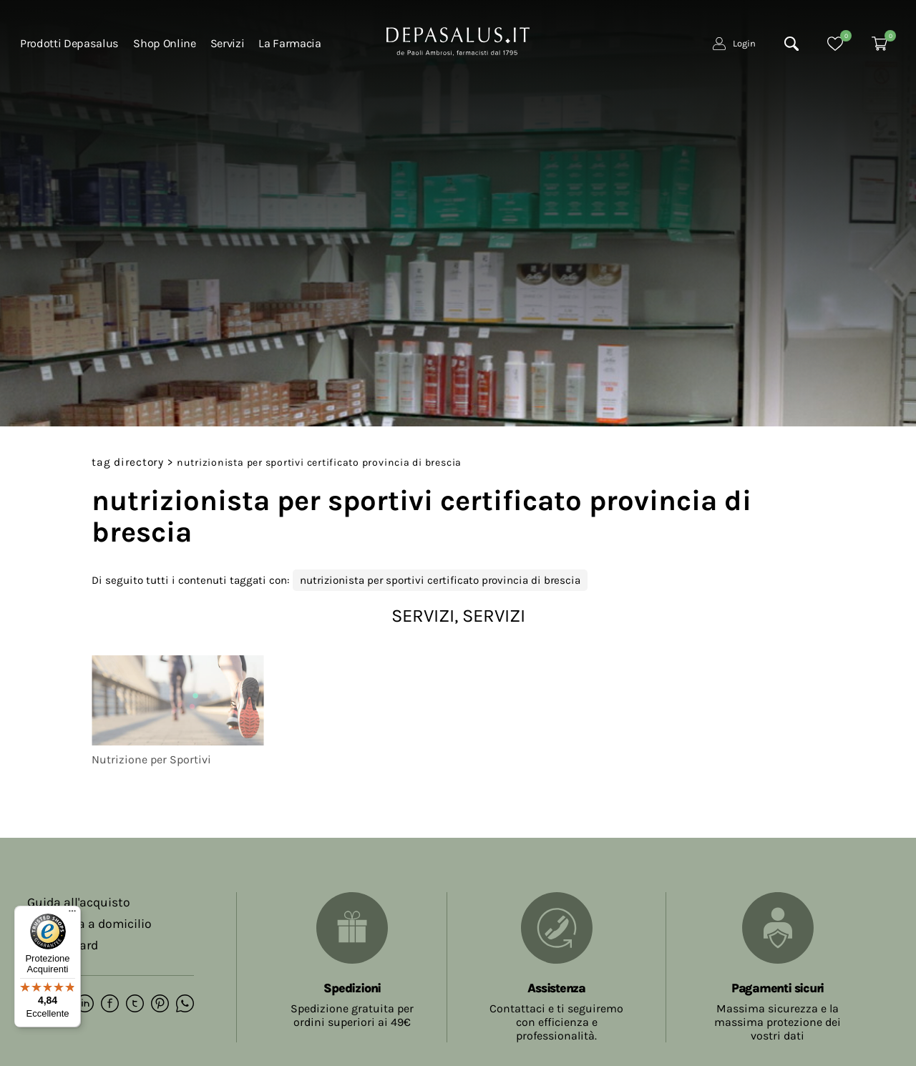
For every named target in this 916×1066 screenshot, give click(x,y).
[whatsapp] (185, 1004)
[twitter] (135, 1004)
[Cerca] (791, 43)
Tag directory (128, 462)
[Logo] (458, 40)
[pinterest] (160, 1004)
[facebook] (110, 1004)
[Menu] (72, 914)
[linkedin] (85, 1004)
